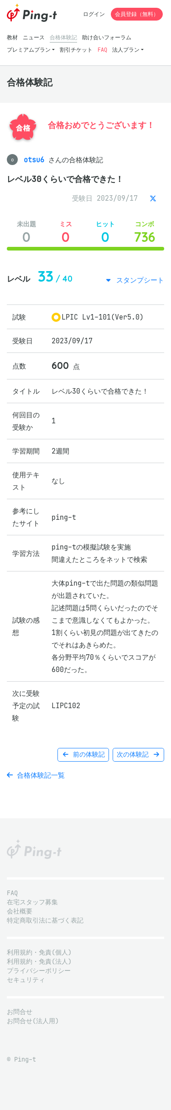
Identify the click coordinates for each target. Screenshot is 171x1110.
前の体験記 (83, 754)
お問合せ (19, 1012)
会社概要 (19, 911)
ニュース (34, 37)
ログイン (94, 14)
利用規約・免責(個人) (39, 952)
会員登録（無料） (137, 14)
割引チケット (76, 49)
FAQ (102, 49)
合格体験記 (63, 37)
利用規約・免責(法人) (39, 962)
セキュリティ (26, 980)
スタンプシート (138, 280)
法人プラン (126, 49)
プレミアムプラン (29, 49)
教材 (12, 37)
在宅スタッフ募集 (32, 902)
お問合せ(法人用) (33, 1021)
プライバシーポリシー (39, 971)
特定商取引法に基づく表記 (45, 920)
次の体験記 (138, 754)
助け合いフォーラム (106, 37)
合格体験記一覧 (36, 775)
